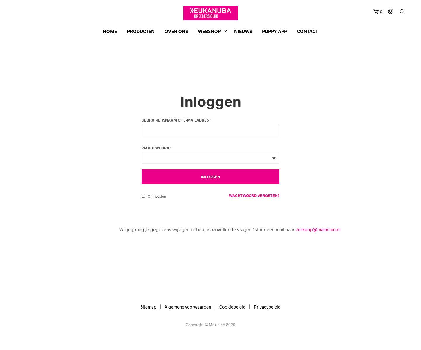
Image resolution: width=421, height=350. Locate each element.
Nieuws (243, 31)
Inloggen (210, 100)
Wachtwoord (156, 147)
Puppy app (274, 31)
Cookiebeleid (232, 306)
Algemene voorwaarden (188, 306)
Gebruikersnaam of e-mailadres (176, 120)
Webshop (209, 31)
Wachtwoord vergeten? (254, 195)
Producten (141, 31)
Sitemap (148, 306)
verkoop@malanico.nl (318, 229)
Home (110, 31)
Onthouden (154, 196)
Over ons (176, 31)
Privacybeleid (267, 306)
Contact (307, 31)
